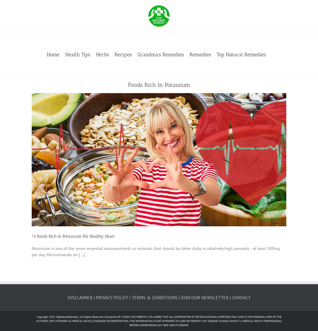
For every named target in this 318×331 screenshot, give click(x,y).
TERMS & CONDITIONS (155, 298)
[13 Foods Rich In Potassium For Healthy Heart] (159, 160)
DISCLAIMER (80, 298)
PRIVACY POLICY (112, 298)
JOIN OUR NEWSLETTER (205, 298)
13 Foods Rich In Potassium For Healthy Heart (73, 236)
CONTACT (241, 298)
